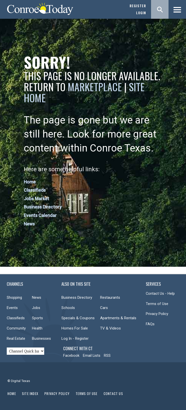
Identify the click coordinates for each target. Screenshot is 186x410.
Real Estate (16, 338)
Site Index (30, 393)
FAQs (150, 324)
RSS (107, 355)
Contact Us (113, 393)
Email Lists (91, 355)
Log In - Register (75, 338)
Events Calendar (40, 215)
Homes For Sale (74, 328)
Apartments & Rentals (118, 318)
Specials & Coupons (78, 318)
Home (30, 181)
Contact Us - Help (160, 293)
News (29, 223)
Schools (68, 308)
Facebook (71, 355)
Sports (37, 318)
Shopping (14, 297)
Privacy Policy (157, 314)
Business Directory (43, 207)
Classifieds (35, 190)
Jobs (36, 308)
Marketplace (95, 86)
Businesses (41, 338)
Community (16, 328)
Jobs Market (36, 198)
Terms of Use (157, 304)
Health (37, 328)
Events (12, 308)
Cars (104, 308)
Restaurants (110, 297)
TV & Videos (110, 328)
